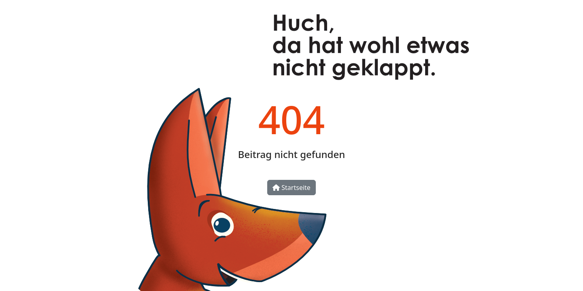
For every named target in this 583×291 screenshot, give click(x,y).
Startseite (291, 187)
